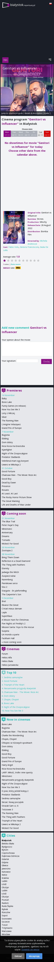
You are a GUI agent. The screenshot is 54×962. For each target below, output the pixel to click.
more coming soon (12, 642)
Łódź (4, 884)
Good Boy (6, 478)
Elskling (5, 438)
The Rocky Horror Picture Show (17, 497)
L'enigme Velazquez (11, 424)
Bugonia (6, 435)
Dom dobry (7, 442)
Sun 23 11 (47, 133)
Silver (4, 417)
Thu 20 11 (27, 133)
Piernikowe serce (10, 583)
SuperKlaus (7, 616)
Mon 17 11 (7, 133)
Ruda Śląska (7, 906)
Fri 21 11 (33, 133)
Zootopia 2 (7, 550)
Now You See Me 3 (11, 409)
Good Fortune (8, 471)
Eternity (5, 568)
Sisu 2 (4, 587)
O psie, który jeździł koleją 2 (15, 791)
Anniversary (7, 532)
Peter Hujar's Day (10, 525)
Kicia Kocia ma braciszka (13, 446)
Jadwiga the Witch (10, 572)
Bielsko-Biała (8, 843)
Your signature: (9, 360)
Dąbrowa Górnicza (10, 856)
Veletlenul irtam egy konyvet (15, 460)
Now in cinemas (18, 719)
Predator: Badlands (11, 457)
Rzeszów (6, 912)
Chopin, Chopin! (11, 699)
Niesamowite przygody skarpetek (20, 688)
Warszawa (6, 931)
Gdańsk (5, 859)
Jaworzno (6, 868)
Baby (4, 398)
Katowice (6, 871)
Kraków (5, 878)
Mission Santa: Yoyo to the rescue (18, 627)
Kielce (4, 874)
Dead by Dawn (9, 482)
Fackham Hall (8, 638)
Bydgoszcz (7, 846)
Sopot (5, 915)
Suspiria (5, 631)
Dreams (5, 536)
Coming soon (16, 513)
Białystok (7, 840)
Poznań (5, 899)
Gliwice (5, 865)
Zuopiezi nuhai (8, 576)
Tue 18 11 (14, 133)
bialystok (22, 5)
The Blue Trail (8, 521)
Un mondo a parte (10, 634)
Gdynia (5, 862)
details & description (33, 113)
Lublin (4, 881)
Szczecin (6, 921)
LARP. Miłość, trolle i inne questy (17, 772)
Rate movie (15, 264)
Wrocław (6, 934)
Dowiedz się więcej (30, 949)
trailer (46, 113)
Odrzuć (18, 956)
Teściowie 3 (7, 809)
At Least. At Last (10, 493)
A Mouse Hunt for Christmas (15, 619)
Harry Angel (7, 765)
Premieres (14, 390)
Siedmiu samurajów (13, 677)
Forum (5, 653)
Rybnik (5, 909)
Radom (5, 903)
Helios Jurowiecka (10, 665)
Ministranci (7, 528)
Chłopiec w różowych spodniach (17, 742)
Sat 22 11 (40, 133)
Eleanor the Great (10, 605)
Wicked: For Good (10, 543)
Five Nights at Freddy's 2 (13, 623)
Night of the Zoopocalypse (15, 453)
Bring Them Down (10, 557)
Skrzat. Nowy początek (12, 802)
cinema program (16, 113)
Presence (6, 486)
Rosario (5, 490)
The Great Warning (11, 501)
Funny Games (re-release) (14, 405)
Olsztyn (5, 887)
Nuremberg (7, 579)
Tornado (6, 540)
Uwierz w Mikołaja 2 (11, 464)
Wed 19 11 (20, 133)
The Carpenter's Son (11, 594)
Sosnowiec (7, 918)
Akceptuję (34, 956)
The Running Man (10, 420)
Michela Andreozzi (20, 74)
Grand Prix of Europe (12, 428)
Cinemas (13, 649)
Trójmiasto (7, 928)
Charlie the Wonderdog (13, 735)
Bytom (5, 849)
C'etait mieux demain (12, 608)
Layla (4, 612)
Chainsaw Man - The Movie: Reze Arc (19, 475)
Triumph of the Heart (14, 684)
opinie (3, 116)
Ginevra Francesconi (29, 247)
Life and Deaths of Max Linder (16, 504)
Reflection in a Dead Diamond (16, 561)
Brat (4, 601)
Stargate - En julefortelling (14, 590)
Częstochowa (8, 853)
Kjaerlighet (7, 449)
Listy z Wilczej (8, 413)
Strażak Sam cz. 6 (10, 805)
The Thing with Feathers (13, 564)
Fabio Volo (13, 247)
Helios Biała (7, 661)
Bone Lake (7, 402)
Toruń (5, 924)
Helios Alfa (7, 657)
